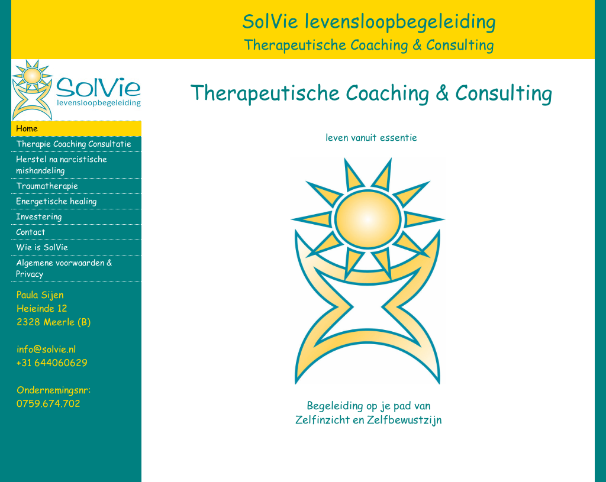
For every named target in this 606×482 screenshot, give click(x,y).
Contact (31, 231)
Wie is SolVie (42, 247)
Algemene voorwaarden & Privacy (64, 268)
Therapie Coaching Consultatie (73, 143)
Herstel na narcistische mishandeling (61, 164)
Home (27, 128)
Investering (39, 216)
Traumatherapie (47, 185)
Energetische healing (56, 200)
